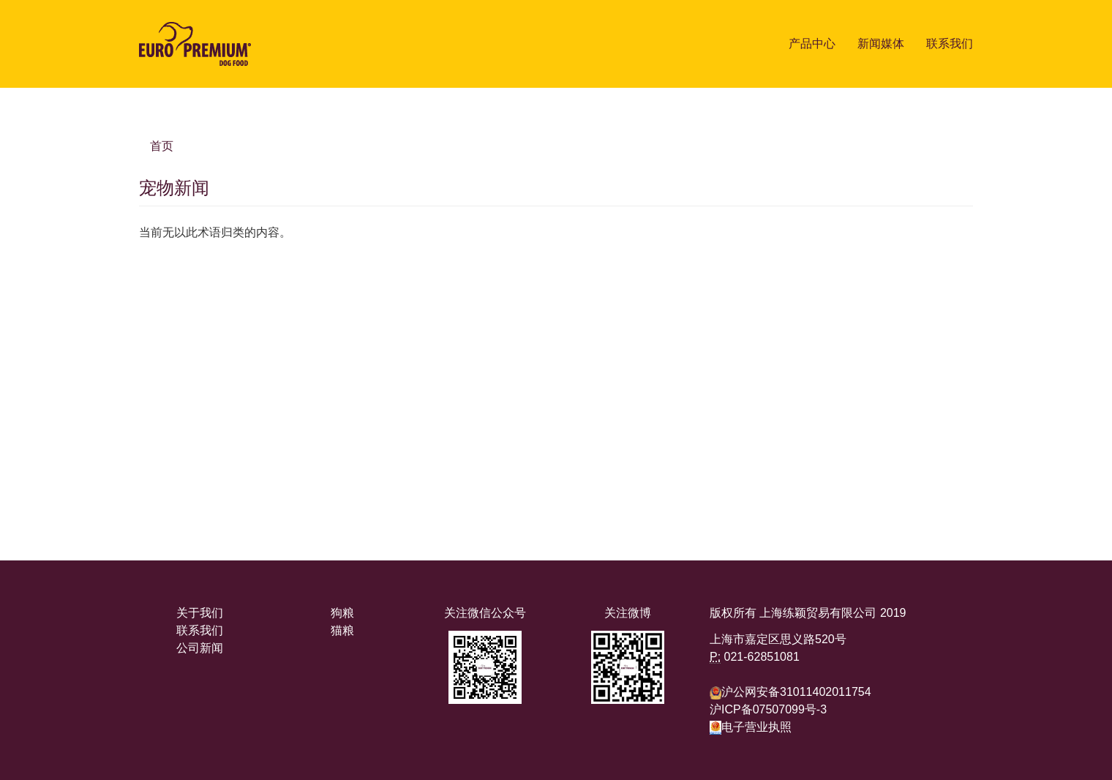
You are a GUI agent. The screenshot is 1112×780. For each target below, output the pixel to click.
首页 (161, 146)
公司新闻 (199, 648)
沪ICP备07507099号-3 (768, 709)
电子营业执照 (751, 727)
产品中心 (812, 43)
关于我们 (199, 613)
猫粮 (342, 630)
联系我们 (949, 43)
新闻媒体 (880, 43)
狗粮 (342, 613)
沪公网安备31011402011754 (796, 692)
